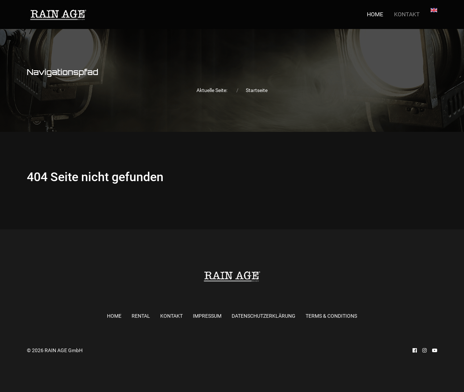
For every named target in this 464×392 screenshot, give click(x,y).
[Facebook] (415, 350)
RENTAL (141, 316)
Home (375, 14)
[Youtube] (434, 350)
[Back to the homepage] (58, 14)
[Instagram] (424, 350)
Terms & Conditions (331, 316)
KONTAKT (407, 14)
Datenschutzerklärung (263, 316)
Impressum (207, 316)
